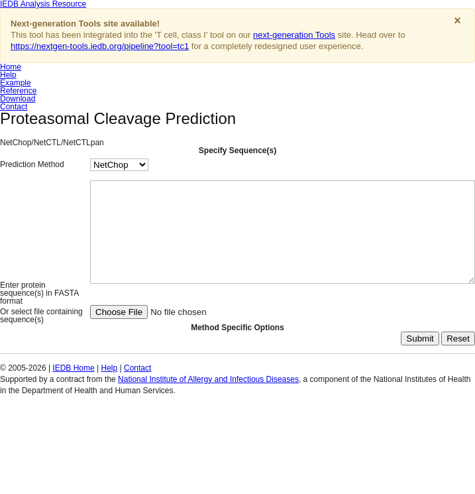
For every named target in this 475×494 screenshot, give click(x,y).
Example (15, 83)
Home (10, 67)
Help (8, 75)
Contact (13, 106)
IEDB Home (73, 420)
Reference (18, 90)
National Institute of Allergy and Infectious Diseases (208, 431)
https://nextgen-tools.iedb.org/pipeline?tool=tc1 (100, 46)
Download (17, 98)
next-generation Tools (294, 35)
